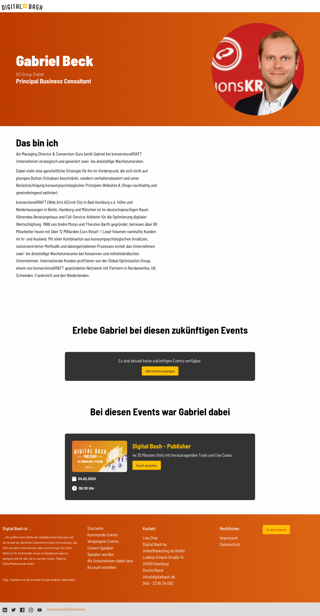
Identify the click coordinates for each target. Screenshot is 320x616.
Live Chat (150, 537)
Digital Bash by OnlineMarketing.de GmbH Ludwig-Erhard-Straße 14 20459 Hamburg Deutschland (164, 557)
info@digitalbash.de (159, 576)
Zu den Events (276, 529)
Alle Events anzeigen (160, 371)
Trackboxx (16, 580)
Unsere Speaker (100, 547)
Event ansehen (146, 465)
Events (189, 6)
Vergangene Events (103, 541)
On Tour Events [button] (273, 6)
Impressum (229, 537)
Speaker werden (100, 554)
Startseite (172, 6)
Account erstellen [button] (101, 567)
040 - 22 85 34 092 (158, 583)
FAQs (254, 6)
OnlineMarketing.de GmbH (18, 564)
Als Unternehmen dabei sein (110, 560)
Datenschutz (230, 544)
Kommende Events (102, 534)
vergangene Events (214, 6)
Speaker (240, 6)
